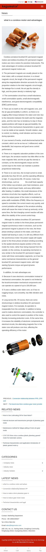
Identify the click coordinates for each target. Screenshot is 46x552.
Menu (29, 549)
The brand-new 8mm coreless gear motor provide (25, 404)
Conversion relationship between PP (15, 489)
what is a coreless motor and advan (15, 484)
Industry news (8, 467)
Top (40, 549)
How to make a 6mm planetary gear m (16, 493)
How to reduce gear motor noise (14, 498)
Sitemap (31, 542)
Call (17, 549)
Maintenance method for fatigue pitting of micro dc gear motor (21, 429)
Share (5, 549)
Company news (9, 463)
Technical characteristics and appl (14, 502)
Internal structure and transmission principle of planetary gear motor (23, 422)
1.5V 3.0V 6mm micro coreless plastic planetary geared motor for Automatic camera (21, 437)
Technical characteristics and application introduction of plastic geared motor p (21, 444)
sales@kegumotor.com (13, 525)
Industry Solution (9, 471)
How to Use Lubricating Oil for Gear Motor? (17, 415)
